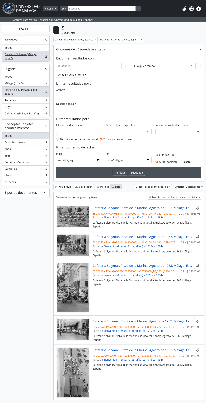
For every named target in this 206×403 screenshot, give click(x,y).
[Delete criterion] (200, 66)
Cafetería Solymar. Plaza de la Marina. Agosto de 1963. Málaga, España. (143, 208)
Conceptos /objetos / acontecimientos (20, 126)
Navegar (49, 8)
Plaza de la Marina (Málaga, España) (26, 91)
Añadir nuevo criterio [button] (71, 74)
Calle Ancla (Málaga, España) (26, 114)
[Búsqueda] (102, 8)
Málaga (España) (26, 84)
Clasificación (83, 186)
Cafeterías (26, 169)
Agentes (11, 40)
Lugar (26, 107)
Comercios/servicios (26, 163)
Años (26, 149)
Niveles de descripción (69, 125)
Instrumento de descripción (172, 125)
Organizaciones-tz (26, 143)
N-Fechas (26, 182)
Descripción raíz (66, 104)
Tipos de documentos (21, 192)
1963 (26, 156)
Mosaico (103, 186)
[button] (184, 8)
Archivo (60, 90)
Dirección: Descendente (187, 186)
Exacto (187, 162)
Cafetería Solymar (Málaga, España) (26, 56)
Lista (116, 186)
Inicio (59, 154)
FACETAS (25, 29)
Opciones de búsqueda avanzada (80, 49)
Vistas (26, 176)
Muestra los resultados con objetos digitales (174, 197)
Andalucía (26, 101)
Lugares (10, 69)
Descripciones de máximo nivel (79, 139)
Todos (8, 47)
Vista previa (63, 186)
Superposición (168, 162)
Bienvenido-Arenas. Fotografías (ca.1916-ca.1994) (133, 217)
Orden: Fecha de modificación (152, 186)
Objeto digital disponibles (121, 125)
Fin (107, 154)
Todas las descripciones (117, 139)
